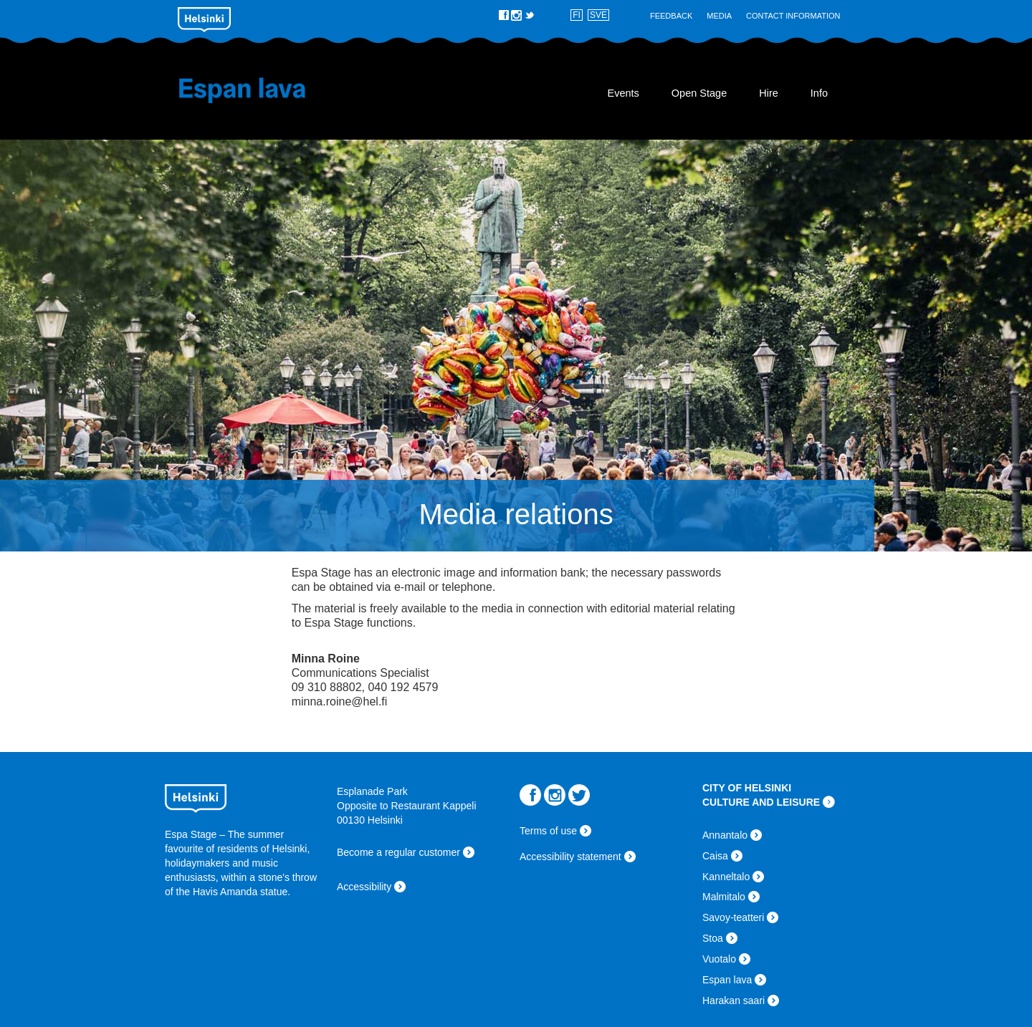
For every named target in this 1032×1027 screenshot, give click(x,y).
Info (819, 93)
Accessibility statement (570, 856)
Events (623, 93)
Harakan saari (733, 1000)
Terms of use (548, 830)
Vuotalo (719, 959)
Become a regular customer (398, 852)
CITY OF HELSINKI (746, 788)
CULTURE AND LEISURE (761, 802)
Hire (768, 93)
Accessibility (364, 886)
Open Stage (699, 93)
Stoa (712, 938)
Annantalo (724, 835)
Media (719, 15)
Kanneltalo (726, 876)
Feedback (671, 15)
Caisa (715, 856)
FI (576, 15)
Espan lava (263, 90)
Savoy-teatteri (733, 917)
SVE (598, 15)
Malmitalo (723, 896)
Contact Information (793, 15)
